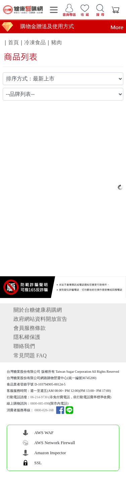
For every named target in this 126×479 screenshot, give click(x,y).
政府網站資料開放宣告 (40, 319)
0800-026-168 (44, 410)
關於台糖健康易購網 (37, 310)
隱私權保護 (26, 337)
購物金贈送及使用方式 (47, 26)
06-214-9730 (39, 397)
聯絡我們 (24, 346)
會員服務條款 (29, 328)
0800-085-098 (39, 403)
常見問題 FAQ (30, 355)
